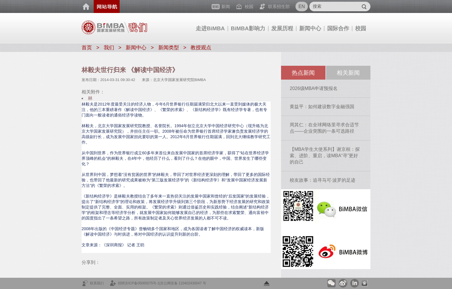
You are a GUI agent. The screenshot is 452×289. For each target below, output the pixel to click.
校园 (360, 28)
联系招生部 (279, 6)
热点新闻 (303, 73)
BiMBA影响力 (248, 28)
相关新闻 (348, 73)
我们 (109, 47)
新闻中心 (310, 28)
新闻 (225, 6)
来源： (147, 80)
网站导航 (107, 6)
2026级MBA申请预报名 (314, 88)
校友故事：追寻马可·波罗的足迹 (322, 180)
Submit (364, 6)
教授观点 (201, 47)
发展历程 (282, 28)
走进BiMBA (210, 28)
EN (301, 6)
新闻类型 (168, 47)
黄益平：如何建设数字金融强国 (322, 106)
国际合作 (338, 28)
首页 (86, 6)
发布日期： (91, 80)
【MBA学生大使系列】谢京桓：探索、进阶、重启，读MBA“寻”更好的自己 (325, 155)
